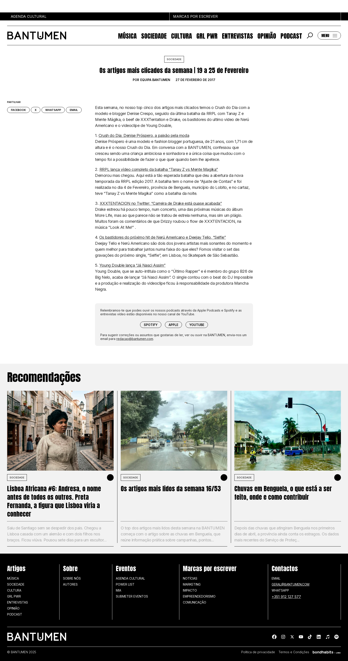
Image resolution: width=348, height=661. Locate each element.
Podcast (291, 35)
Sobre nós (72, 578)
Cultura (181, 35)
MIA (118, 590)
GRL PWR (207, 35)
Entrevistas (237, 35)
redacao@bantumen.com (134, 339)
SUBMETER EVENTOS (132, 596)
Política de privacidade (258, 652)
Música (127, 35)
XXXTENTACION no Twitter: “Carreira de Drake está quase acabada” (161, 203)
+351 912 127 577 (286, 596)
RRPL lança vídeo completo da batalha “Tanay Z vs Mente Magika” (158, 169)
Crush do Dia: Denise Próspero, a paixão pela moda (144, 135)
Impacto (190, 590)
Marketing (192, 584)
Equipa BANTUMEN (155, 80)
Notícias (190, 578)
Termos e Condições (294, 652)
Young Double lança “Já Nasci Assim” (132, 265)
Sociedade (154, 35)
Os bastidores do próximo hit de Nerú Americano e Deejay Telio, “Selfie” (162, 237)
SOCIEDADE (17, 477)
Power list (125, 584)
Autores (70, 584)
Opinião (266, 35)
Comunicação (194, 602)
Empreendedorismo (199, 596)
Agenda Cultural (130, 578)
